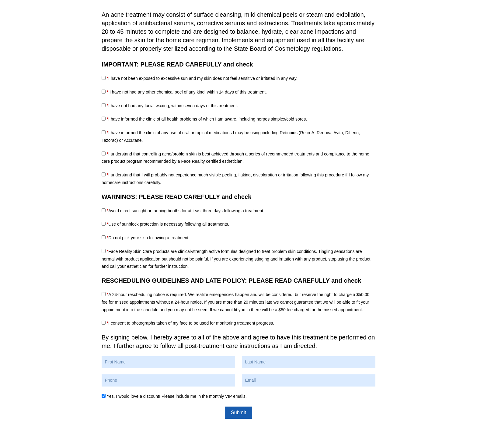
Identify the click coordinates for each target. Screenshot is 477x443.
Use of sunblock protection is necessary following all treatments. (168, 224)
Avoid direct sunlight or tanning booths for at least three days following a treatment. (185, 210)
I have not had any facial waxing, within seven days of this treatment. (172, 105)
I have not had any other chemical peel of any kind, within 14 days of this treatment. (187, 92)
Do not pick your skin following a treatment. (148, 237)
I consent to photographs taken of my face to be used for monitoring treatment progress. (190, 323)
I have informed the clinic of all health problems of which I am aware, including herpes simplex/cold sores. (207, 119)
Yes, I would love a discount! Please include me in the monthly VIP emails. (177, 396)
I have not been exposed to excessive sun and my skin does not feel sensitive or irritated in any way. (202, 78)
